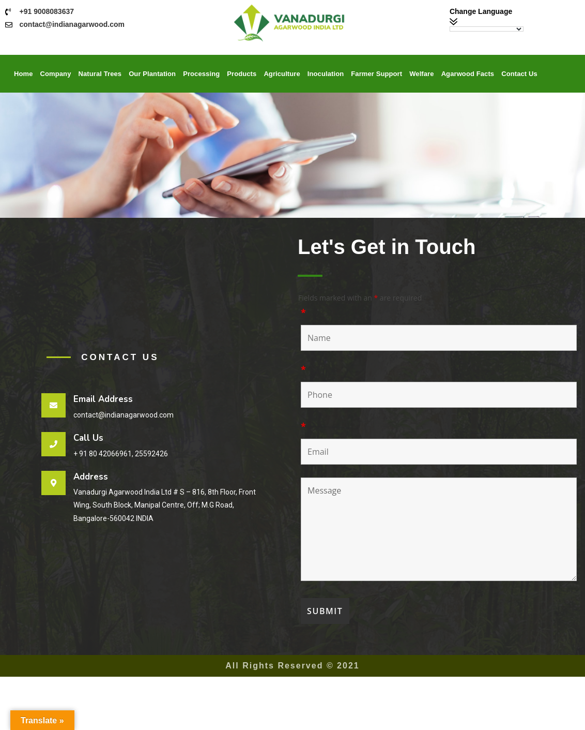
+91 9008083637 (47, 11)
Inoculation (325, 73)
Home (23, 73)
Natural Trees (99, 73)
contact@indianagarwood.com (72, 24)
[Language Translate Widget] (487, 29)
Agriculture (282, 73)
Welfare (421, 73)
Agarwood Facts (468, 73)
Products (241, 73)
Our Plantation (152, 73)
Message (439, 529)
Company (55, 73)
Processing (201, 73)
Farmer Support (376, 73)
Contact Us (519, 73)
